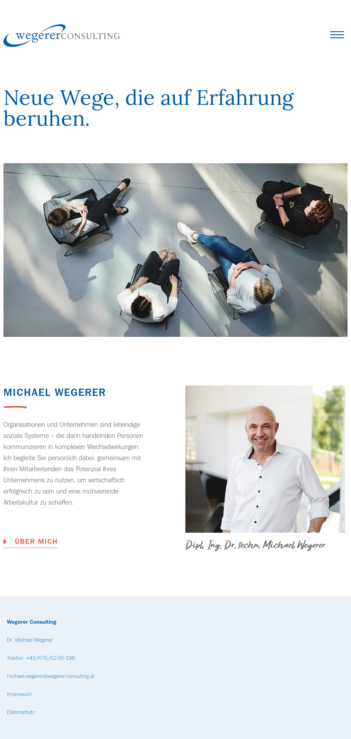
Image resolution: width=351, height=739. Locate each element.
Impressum (19, 694)
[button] (337, 36)
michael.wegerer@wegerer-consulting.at (51, 676)
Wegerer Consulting (31, 622)
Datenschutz (21, 712)
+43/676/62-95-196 (50, 658)
